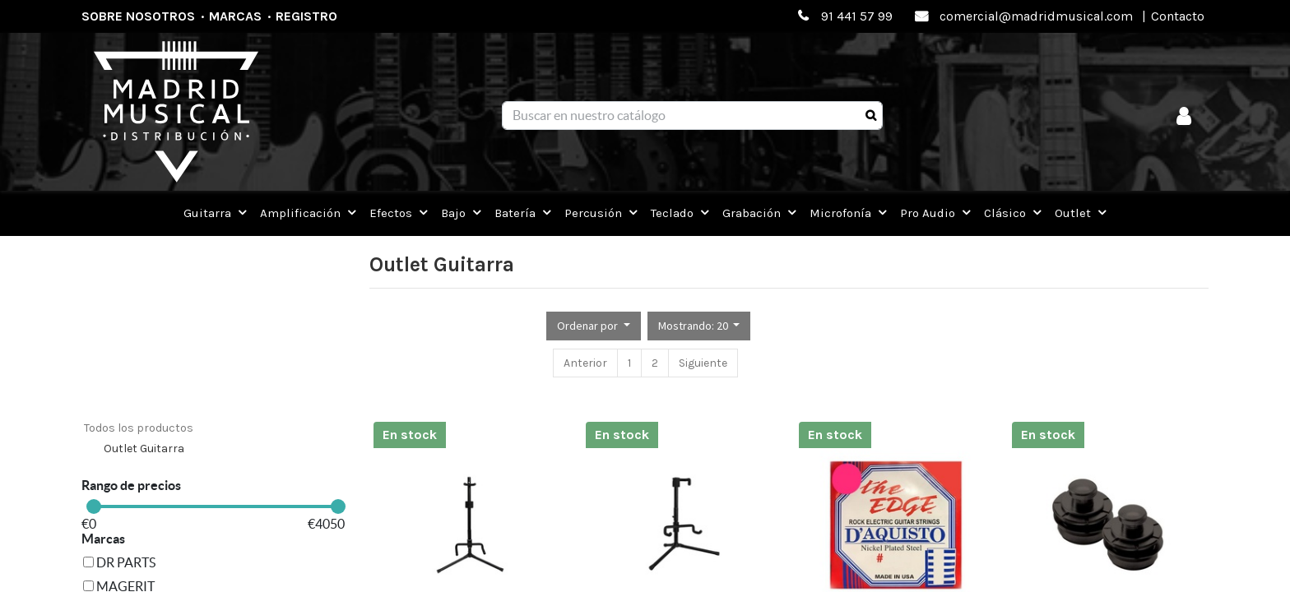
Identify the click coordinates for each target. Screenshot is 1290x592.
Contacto (1177, 16)
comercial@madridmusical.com (1036, 16)
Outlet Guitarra (144, 449)
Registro (306, 16)
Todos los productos (138, 428)
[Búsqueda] (871, 116)
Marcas (235, 16)
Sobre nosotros (138, 16)
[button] (593, 326)
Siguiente (703, 363)
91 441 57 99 (857, 16)
